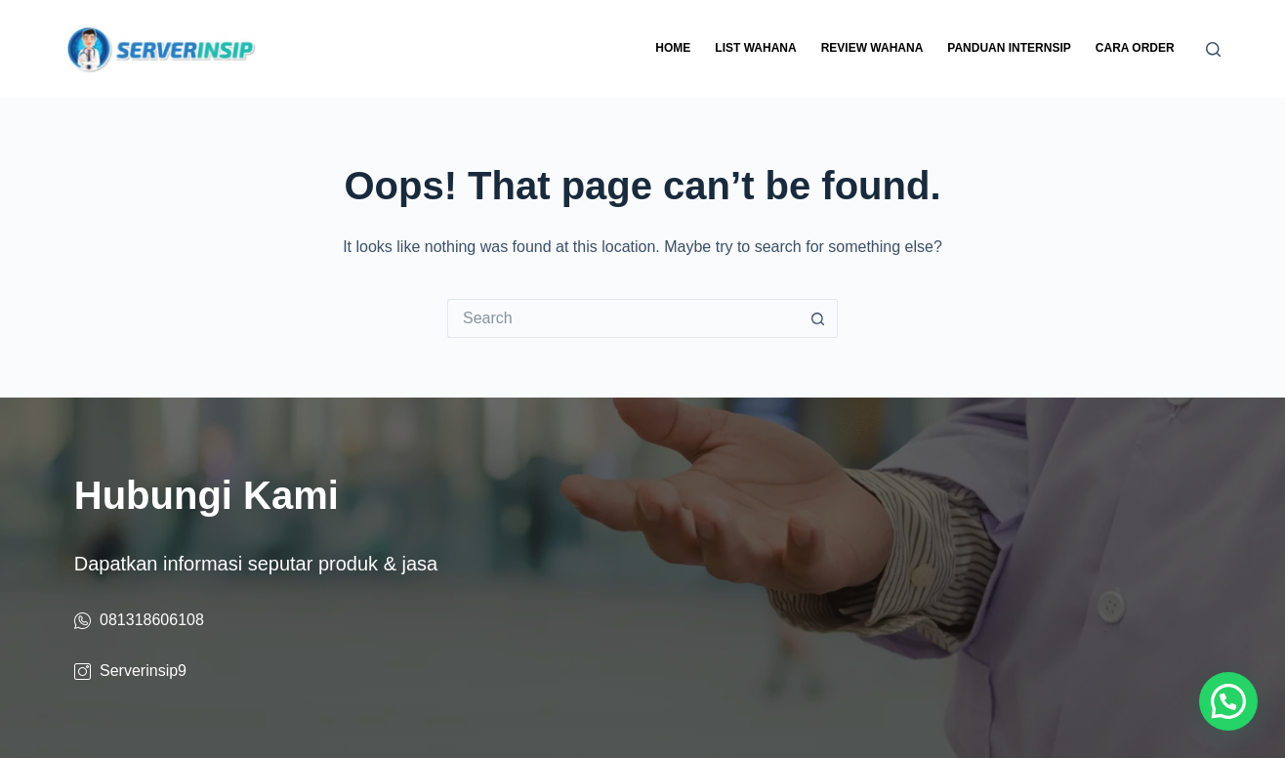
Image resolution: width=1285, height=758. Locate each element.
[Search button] (818, 318)
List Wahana (755, 48)
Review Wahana (872, 48)
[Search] (1213, 49)
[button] (1228, 701)
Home (672, 48)
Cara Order (1135, 48)
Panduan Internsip (1008, 48)
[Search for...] (623, 318)
